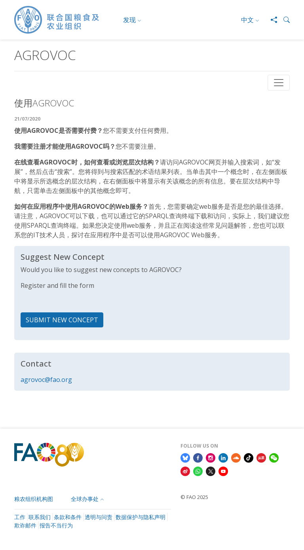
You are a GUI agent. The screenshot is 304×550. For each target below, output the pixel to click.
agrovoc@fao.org (46, 379)
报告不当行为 (56, 525)
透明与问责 (98, 517)
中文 (247, 19)
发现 (129, 19)
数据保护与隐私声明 (140, 517)
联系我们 (39, 517)
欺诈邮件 (25, 525)
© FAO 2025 (194, 497)
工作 (19, 517)
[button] (283, 20)
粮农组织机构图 (33, 499)
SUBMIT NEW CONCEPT (62, 320)
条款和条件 (68, 517)
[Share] (270, 20)
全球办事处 (85, 499)
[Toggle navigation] (279, 83)
